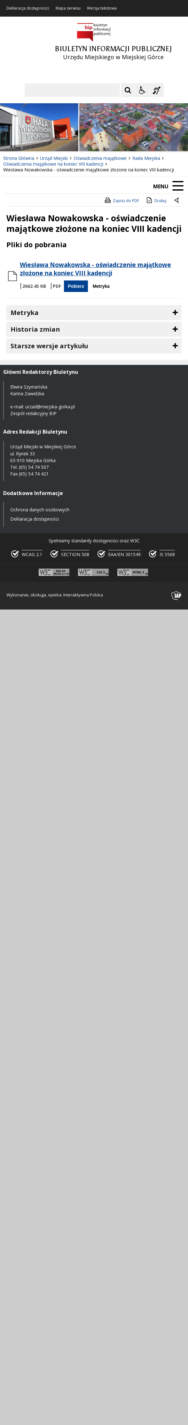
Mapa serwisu (68, 8)
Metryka (101, 286)
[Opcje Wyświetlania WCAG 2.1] (142, 90)
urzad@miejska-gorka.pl (50, 407)
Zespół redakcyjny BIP (33, 413)
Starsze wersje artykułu (49, 346)
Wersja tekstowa (102, 8)
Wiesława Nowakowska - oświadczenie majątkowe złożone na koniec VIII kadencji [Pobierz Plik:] (95, 269)
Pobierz (76, 286)
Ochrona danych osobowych (39, 510)
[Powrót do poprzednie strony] (177, 201)
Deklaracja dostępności (27, 8)
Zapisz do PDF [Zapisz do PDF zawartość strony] (121, 200)
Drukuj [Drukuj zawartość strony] (155, 200)
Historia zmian (35, 329)
